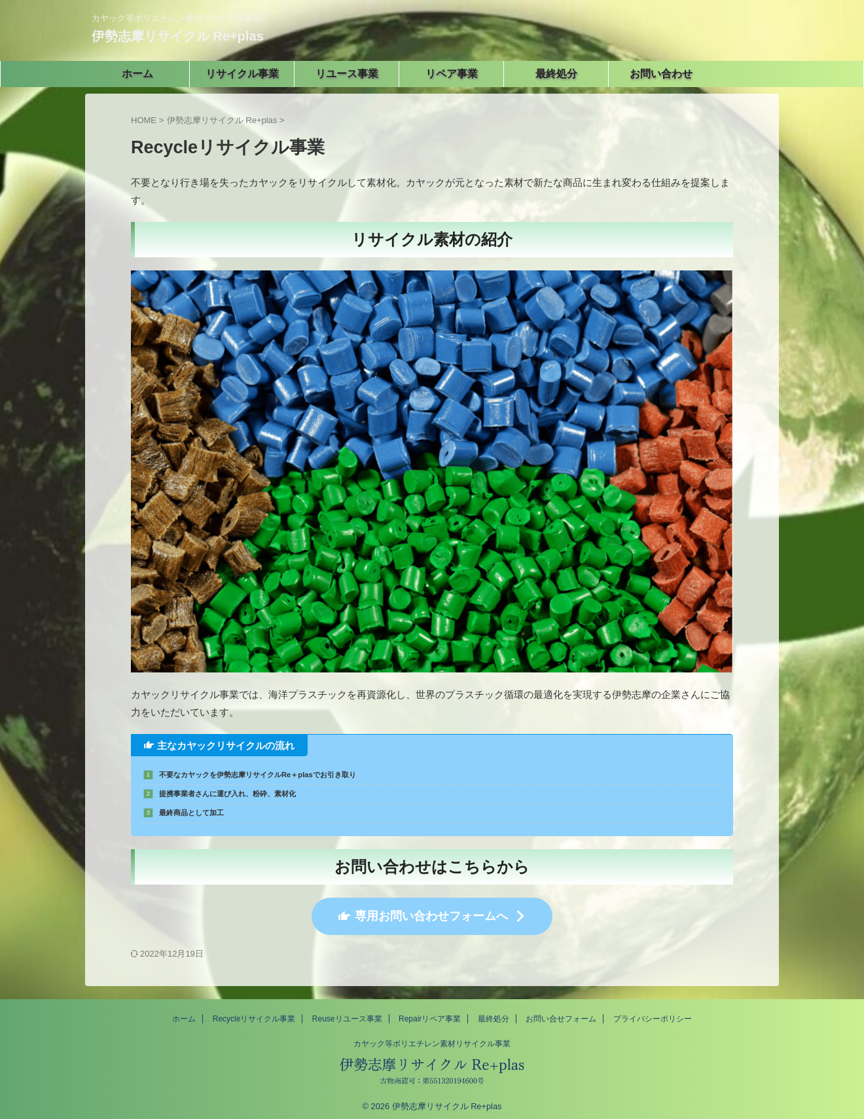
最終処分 (493, 1013)
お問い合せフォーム (561, 1013)
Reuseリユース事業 (347, 1013)
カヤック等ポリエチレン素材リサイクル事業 (432, 1037)
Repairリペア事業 (430, 1013)
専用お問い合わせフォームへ (432, 913)
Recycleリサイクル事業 (254, 1013)
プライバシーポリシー (652, 1013)
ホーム (184, 1013)
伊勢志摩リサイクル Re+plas (178, 36)
